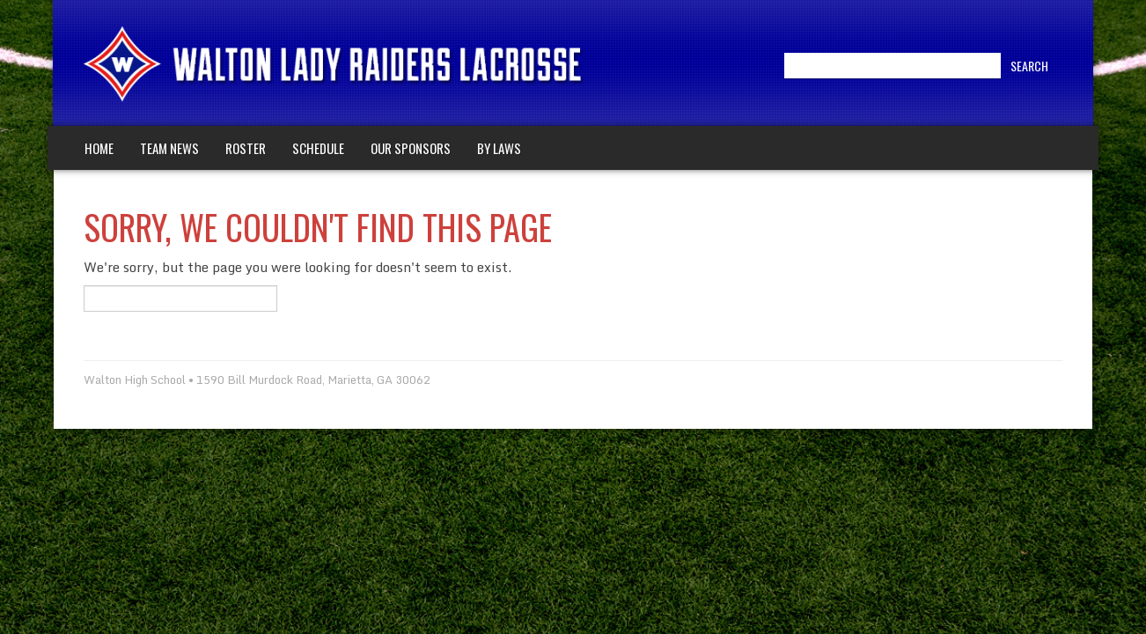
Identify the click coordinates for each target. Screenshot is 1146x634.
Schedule (318, 148)
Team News (169, 148)
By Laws (499, 148)
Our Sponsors (411, 148)
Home (99, 148)
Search (1029, 65)
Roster (245, 148)
